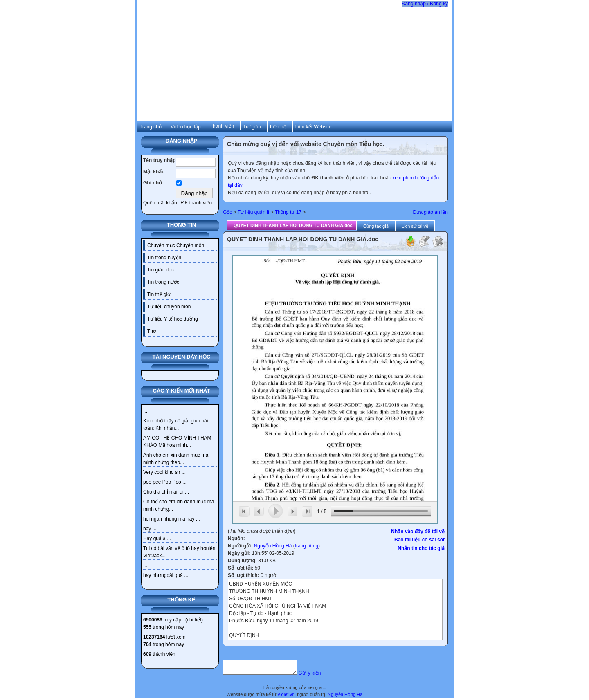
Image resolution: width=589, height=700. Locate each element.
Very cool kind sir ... (164, 472)
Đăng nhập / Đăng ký (425, 4)
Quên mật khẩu (160, 203)
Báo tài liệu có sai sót (419, 540)
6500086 (152, 620)
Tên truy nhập (159, 160)
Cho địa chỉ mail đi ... (166, 492)
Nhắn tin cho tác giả (421, 548)
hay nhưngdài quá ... (165, 575)
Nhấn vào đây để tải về (418, 531)
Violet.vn (285, 696)
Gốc (227, 212)
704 (147, 644)
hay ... (150, 529)
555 (147, 627)
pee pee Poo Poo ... (165, 482)
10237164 (154, 637)
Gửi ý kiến (317, 675)
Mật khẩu (154, 172)
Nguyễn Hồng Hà (273, 546)
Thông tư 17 (288, 212)
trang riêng (306, 546)
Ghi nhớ (152, 183)
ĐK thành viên (196, 203)
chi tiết (194, 620)
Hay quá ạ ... (157, 538)
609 (147, 654)
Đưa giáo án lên (430, 212)
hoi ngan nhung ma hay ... (171, 519)
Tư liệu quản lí (253, 212)
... (145, 411)
